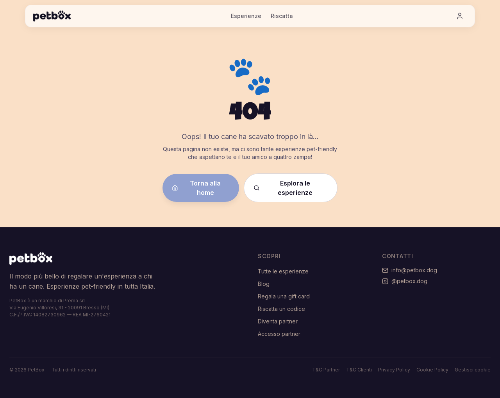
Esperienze (246, 15)
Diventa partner (278, 321)
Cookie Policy (432, 370)
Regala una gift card (284, 296)
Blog (264, 283)
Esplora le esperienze (283, 187)
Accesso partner (279, 333)
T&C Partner (326, 370)
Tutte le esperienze (283, 271)
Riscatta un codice (281, 308)
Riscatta (282, 15)
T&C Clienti (359, 370)
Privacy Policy (394, 370)
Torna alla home (196, 187)
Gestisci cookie (473, 370)
